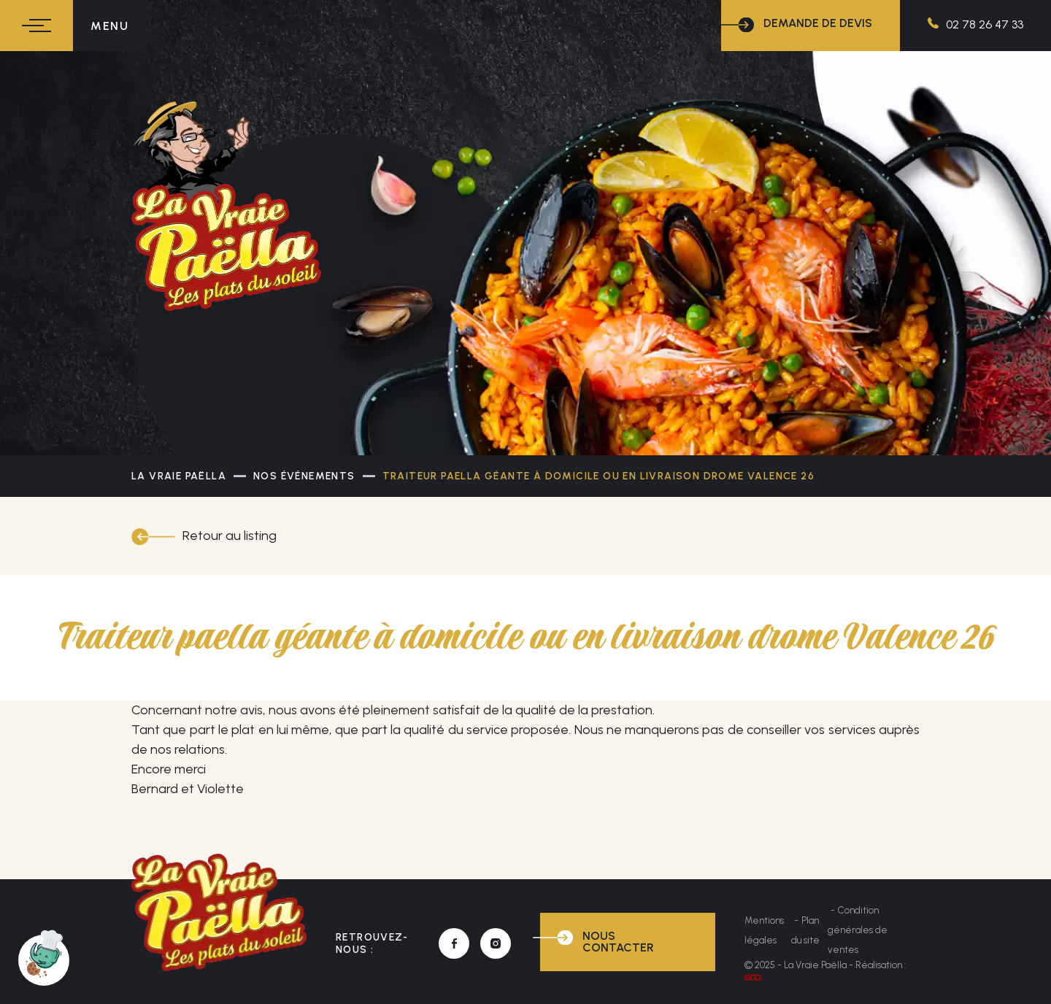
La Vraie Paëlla (178, 476)
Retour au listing (229, 536)
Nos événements (304, 476)
